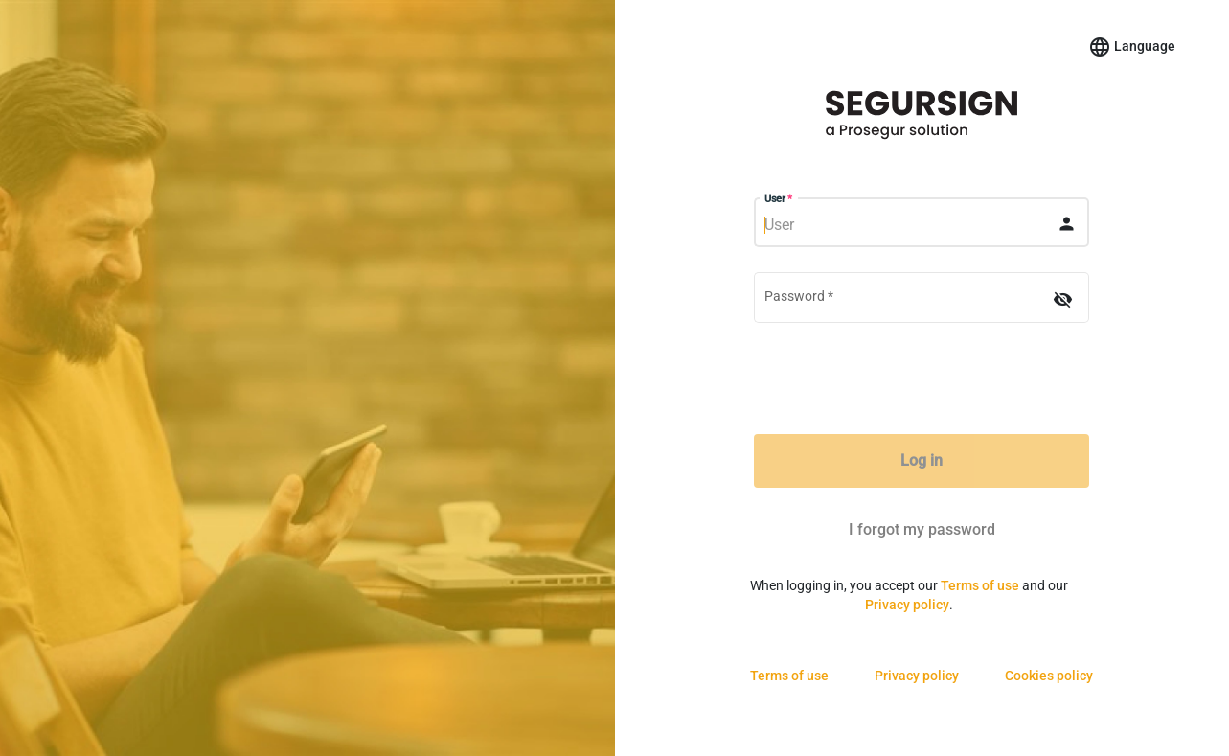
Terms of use (980, 585)
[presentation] (921, 381)
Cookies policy (1049, 675)
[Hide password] (1063, 299)
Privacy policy (907, 604)
